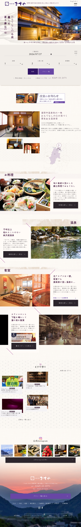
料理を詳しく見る (66, 205)
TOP (14, 502)
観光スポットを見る (24, 346)
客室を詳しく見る (66, 303)
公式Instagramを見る (40, 459)
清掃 (49, 514)
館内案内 (33, 502)
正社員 (64, 514)
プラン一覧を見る (40, 495)
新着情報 (65, 502)
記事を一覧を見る (25, 420)
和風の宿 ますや (65, 370)
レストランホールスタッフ (33, 514)
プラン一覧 (46, 71)
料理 (20, 502)
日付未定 (75, 52)
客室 (25, 502)
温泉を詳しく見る (16, 254)
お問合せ (56, 502)
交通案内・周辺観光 (45, 502)
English (73, 1)
